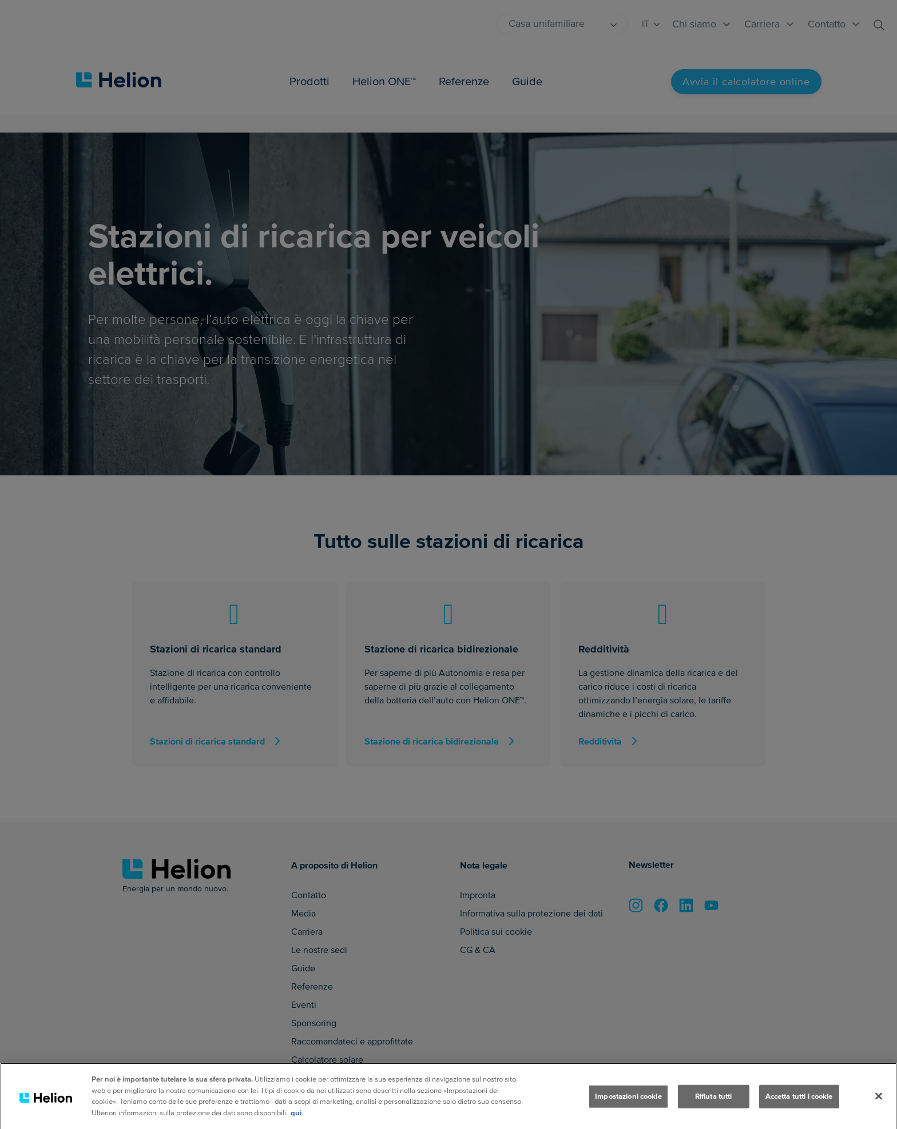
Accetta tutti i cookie (799, 1106)
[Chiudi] (878, 1106)
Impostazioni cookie (628, 1106)
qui (296, 1122)
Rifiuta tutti (713, 1106)
